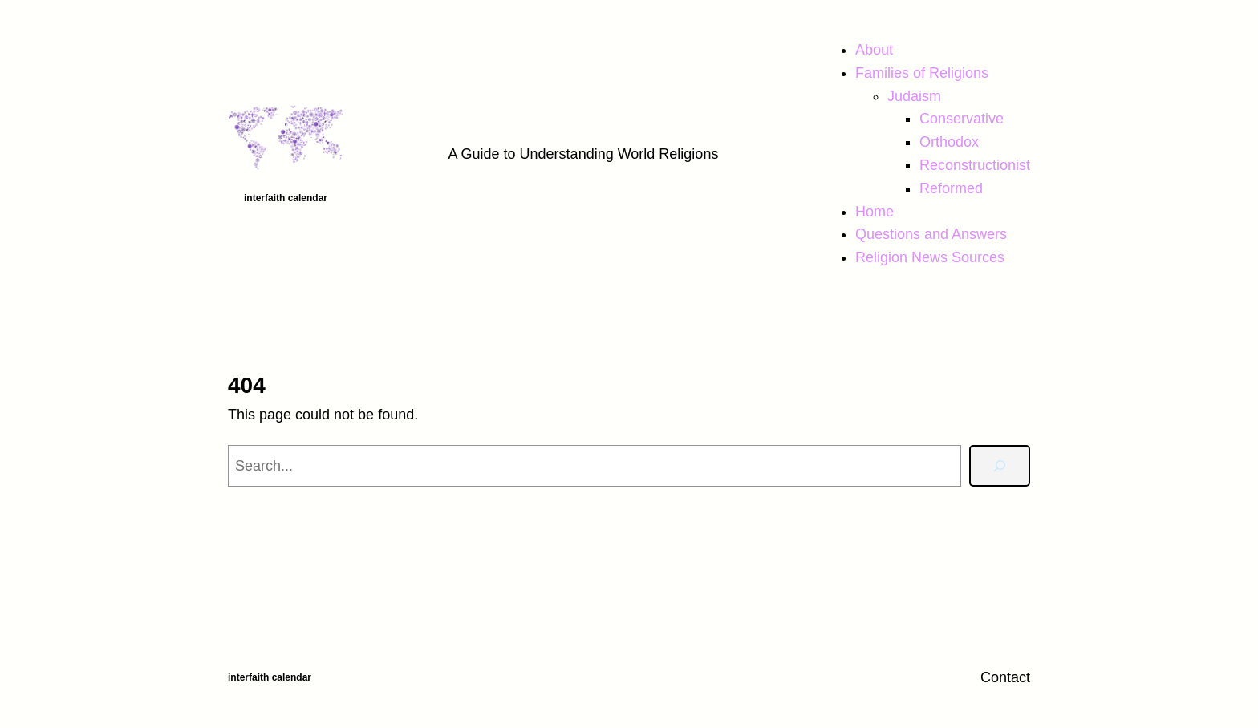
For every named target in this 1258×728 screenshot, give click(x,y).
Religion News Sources (929, 257)
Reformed (951, 188)
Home (874, 212)
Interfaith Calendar (285, 198)
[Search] (999, 466)
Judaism (914, 96)
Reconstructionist (974, 165)
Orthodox (949, 142)
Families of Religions (921, 73)
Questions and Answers (931, 234)
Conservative (961, 119)
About (874, 50)
